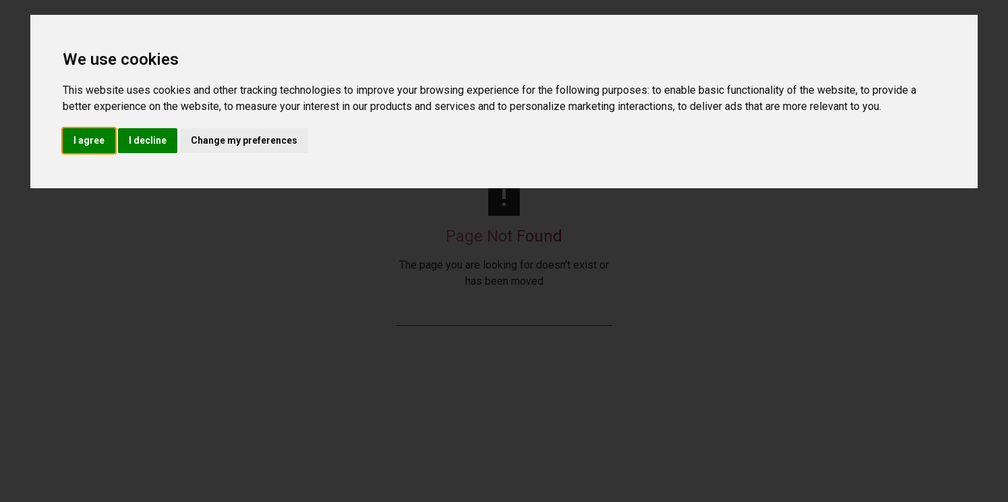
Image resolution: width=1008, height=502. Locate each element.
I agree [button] (89, 140)
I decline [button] (148, 140)
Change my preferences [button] (244, 140)
